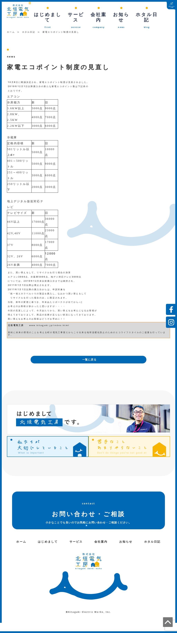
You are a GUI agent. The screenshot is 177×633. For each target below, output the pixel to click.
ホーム (11, 25)
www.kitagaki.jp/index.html (49, 318)
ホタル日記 (28, 25)
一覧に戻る (89, 353)
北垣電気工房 (16, 318)
